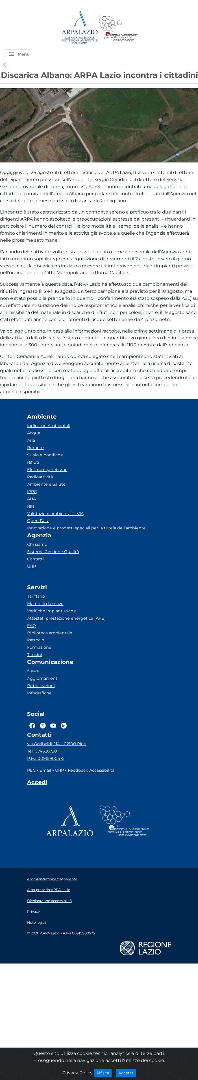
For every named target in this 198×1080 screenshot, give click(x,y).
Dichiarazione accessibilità (49, 901)
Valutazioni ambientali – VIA (55, 513)
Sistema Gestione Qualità (53, 551)
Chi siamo (37, 544)
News (33, 671)
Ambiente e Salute (46, 484)
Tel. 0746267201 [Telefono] (42, 751)
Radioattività (40, 476)
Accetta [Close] (127, 1072)
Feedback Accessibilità (91, 770)
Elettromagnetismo (47, 469)
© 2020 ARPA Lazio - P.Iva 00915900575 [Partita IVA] (61, 933)
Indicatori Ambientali (48, 425)
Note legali (36, 922)
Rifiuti (33, 462)
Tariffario (36, 596)
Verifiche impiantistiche (51, 610)
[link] (4, 65)
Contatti (35, 559)
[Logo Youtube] (53, 725)
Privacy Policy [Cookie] (77, 1072)
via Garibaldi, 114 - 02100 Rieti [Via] (56, 743)
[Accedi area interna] (37, 783)
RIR (30, 506)
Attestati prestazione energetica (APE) (66, 618)
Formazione (39, 647)
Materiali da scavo (45, 603)
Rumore (35, 447)
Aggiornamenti (42, 678)
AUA (31, 498)
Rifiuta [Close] (104, 1072)
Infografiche (39, 693)
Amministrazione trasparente (52, 879)
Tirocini (34, 654)
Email (45, 770)
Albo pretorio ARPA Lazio (48, 890)
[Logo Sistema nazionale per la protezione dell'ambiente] (117, 28)
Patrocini (36, 640)
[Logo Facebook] (32, 725)
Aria (31, 440)
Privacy (33, 911)
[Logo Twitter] (43, 725)
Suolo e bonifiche (45, 454)
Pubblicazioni (41, 685)
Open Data (38, 520)
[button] (19, 54)
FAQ (31, 625)
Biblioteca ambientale (49, 632)
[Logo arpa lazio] (79, 28)
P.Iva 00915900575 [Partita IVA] (45, 758)
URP (31, 566)
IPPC (32, 491)
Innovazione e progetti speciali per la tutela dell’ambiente (86, 528)
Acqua (33, 432)
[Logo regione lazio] (145, 948)
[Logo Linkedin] (63, 725)
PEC (31, 770)
